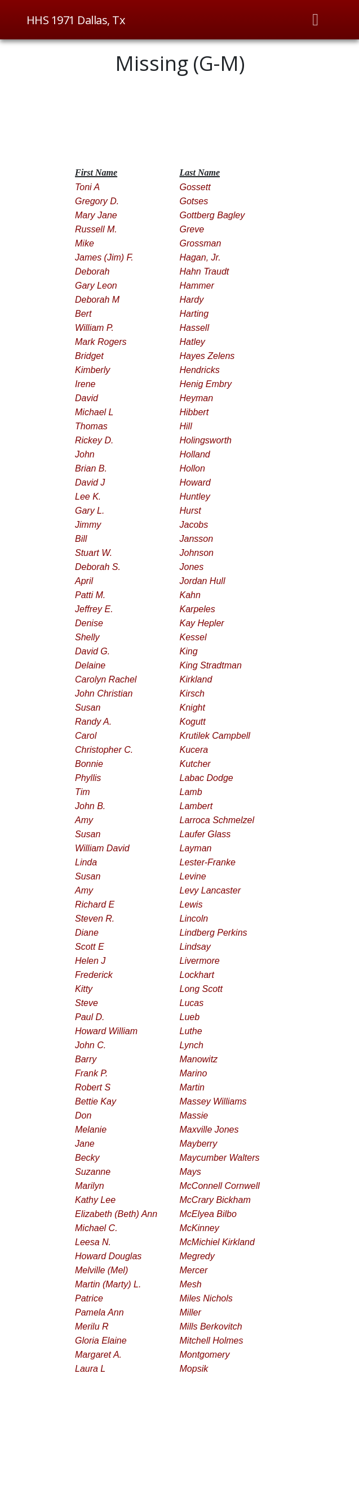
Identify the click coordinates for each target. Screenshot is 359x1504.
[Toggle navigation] (315, 19)
